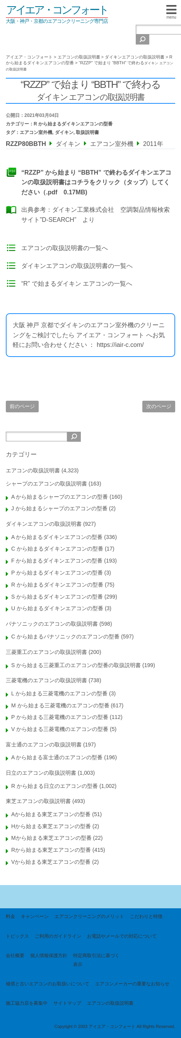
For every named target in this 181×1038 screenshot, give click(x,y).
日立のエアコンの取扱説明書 (41, 773)
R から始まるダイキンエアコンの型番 (73, 124)
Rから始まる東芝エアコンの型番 (51, 850)
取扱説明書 (87, 132)
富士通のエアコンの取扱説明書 (44, 744)
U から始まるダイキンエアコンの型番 (57, 608)
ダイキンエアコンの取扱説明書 (44, 524)
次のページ (158, 406)
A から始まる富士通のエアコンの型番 (56, 757)
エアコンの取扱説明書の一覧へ (64, 248)
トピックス (17, 936)
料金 (10, 916)
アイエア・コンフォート (57, 10)
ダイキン (64, 132)
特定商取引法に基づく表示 (96, 960)
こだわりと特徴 (146, 916)
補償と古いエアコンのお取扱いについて (47, 984)
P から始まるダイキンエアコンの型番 (57, 573)
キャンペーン (35, 916)
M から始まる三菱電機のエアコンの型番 (60, 705)
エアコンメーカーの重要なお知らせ (132, 984)
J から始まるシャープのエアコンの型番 (59, 508)
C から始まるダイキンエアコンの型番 (57, 549)
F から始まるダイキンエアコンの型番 (56, 561)
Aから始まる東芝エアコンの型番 (50, 814)
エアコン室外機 (36, 132)
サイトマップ (67, 1003)
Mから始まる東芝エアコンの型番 (51, 838)
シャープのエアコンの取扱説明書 (46, 483)
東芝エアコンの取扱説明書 (38, 801)
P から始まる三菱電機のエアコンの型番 (59, 717)
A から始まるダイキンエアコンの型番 (56, 537)
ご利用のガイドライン (58, 936)
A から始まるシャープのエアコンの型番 (59, 497)
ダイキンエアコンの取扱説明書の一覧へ (77, 266)
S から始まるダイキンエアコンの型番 (57, 597)
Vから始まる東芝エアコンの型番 (50, 862)
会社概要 (15, 955)
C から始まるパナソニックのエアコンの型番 (65, 636)
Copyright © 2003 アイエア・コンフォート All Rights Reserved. (114, 1026)
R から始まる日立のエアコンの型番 (54, 786)
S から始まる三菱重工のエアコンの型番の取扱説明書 (76, 665)
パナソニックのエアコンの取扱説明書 (52, 624)
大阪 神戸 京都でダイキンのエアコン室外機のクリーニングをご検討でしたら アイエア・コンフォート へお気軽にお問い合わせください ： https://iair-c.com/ (89, 335)
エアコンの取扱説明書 (33, 470)
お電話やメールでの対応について (122, 936)
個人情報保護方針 (48, 955)
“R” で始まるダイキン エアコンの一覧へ (76, 283)
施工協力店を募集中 (27, 1003)
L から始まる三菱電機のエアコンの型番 (59, 693)
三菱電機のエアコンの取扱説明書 (46, 680)
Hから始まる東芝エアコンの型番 (51, 826)
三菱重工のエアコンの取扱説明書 (46, 652)
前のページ (22, 406)
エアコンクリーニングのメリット (89, 916)
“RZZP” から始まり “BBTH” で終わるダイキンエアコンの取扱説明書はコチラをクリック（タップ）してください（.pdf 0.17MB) (96, 182)
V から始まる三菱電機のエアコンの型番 (59, 729)
